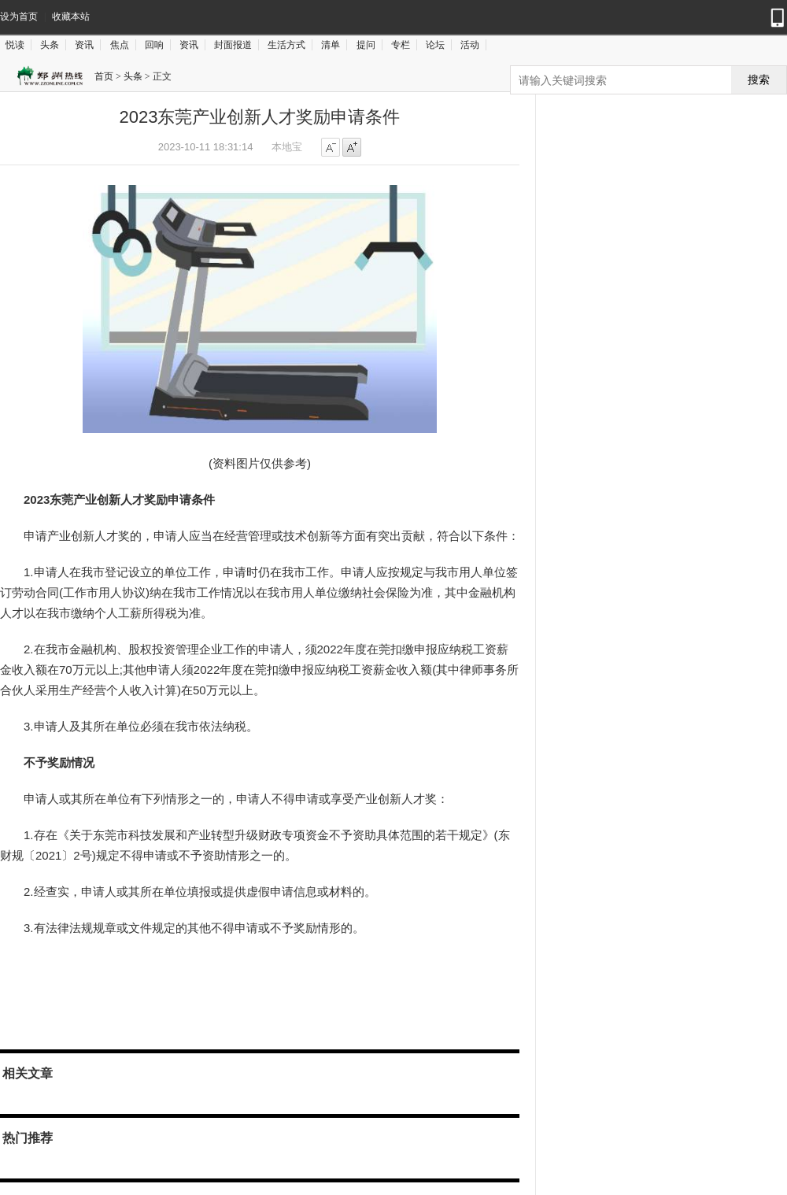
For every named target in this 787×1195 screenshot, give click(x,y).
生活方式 (286, 44)
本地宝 (287, 147)
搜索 (759, 80)
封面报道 (233, 44)
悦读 (15, 44)
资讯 (84, 44)
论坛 (435, 44)
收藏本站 (71, 16)
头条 (49, 44)
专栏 (400, 44)
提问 (366, 44)
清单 (330, 44)
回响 (154, 44)
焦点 (119, 44)
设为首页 (19, 16)
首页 (103, 76)
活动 (469, 44)
